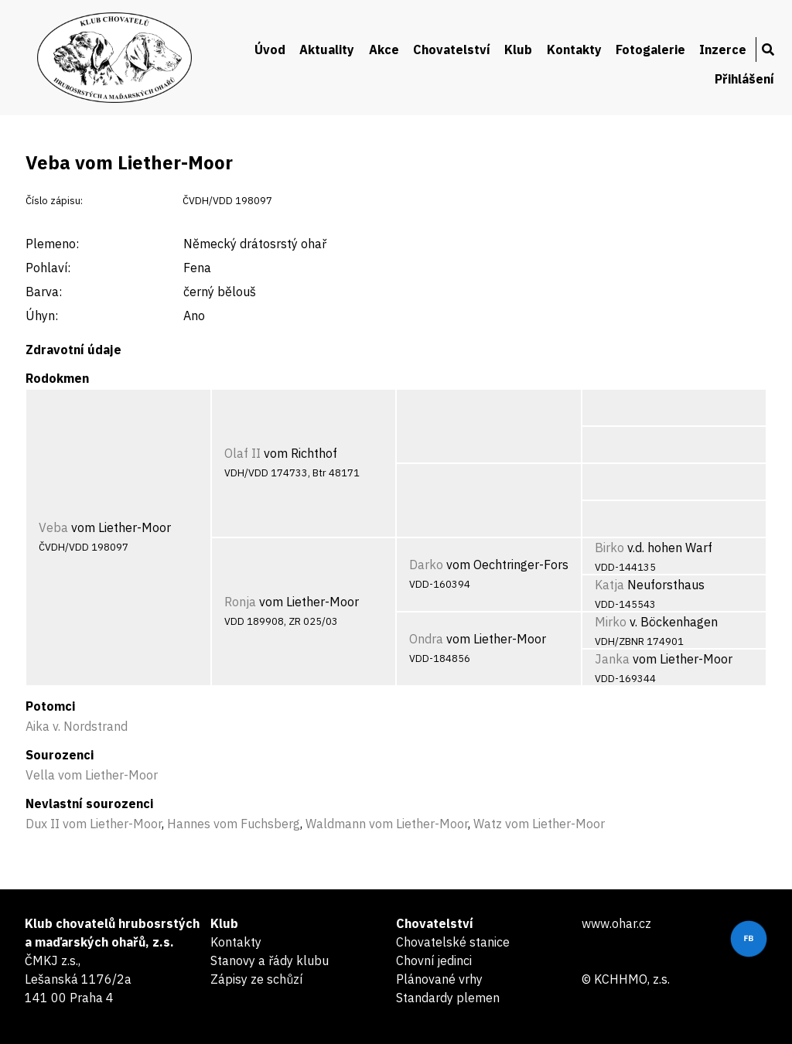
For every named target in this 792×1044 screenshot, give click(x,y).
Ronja (240, 601)
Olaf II (242, 453)
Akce (384, 49)
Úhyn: (42, 315)
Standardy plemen (448, 997)
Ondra (426, 639)
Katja (609, 584)
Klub (518, 49)
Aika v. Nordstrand (77, 726)
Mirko (610, 621)
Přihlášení (744, 79)
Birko (609, 547)
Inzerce (722, 49)
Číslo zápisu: (54, 200)
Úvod (269, 49)
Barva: (44, 291)
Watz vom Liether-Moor (539, 823)
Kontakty (574, 49)
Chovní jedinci (434, 960)
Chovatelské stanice (453, 942)
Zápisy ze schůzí (256, 979)
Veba (53, 527)
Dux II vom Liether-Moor (94, 823)
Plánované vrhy (439, 979)
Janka (612, 659)
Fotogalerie (650, 49)
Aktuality (326, 49)
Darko (426, 564)
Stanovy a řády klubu (269, 960)
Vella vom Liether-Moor (92, 775)
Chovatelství (451, 49)
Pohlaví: (48, 267)
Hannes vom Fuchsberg (233, 823)
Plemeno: (52, 243)
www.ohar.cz (616, 923)
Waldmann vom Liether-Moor (387, 823)
